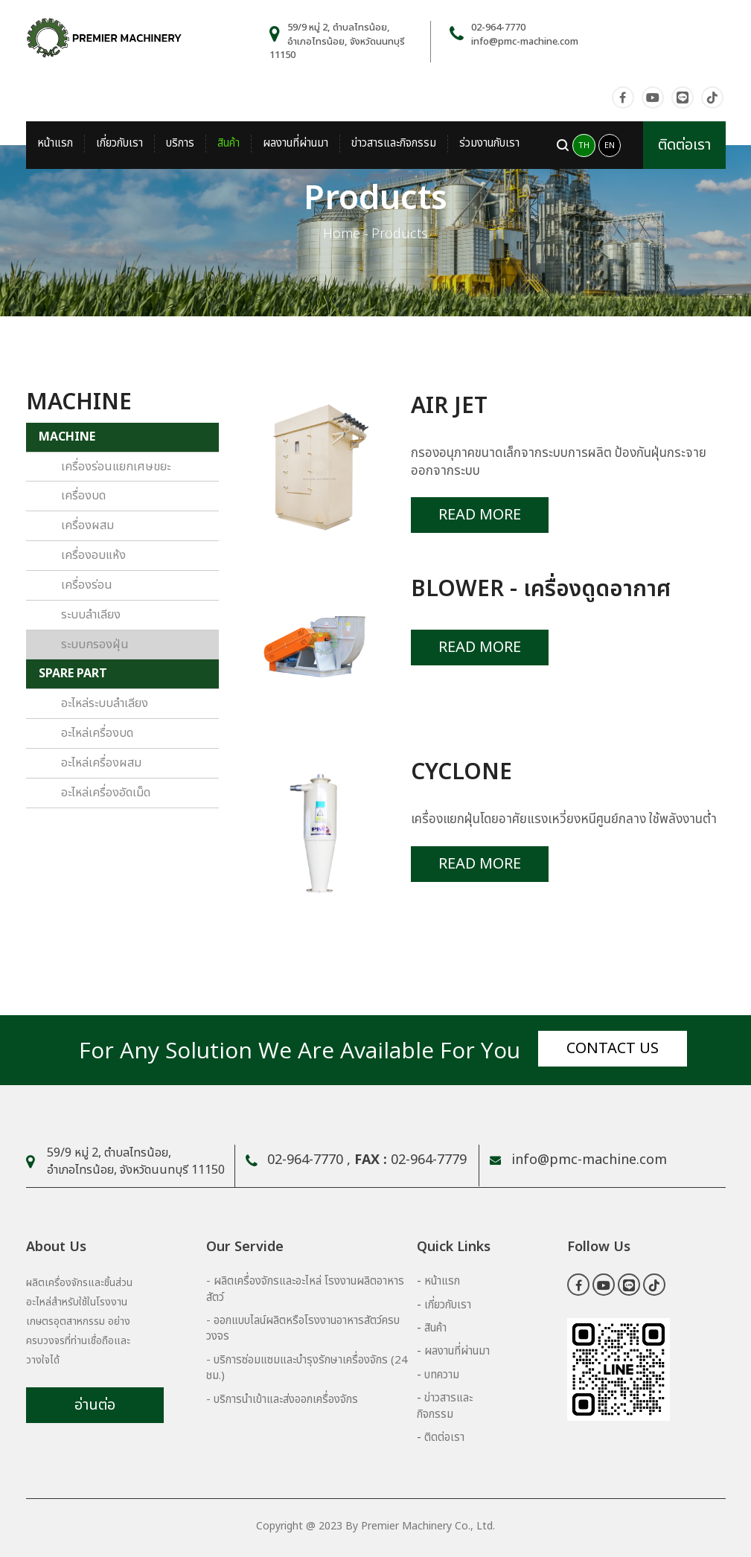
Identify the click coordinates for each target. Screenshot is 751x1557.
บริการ (180, 143)
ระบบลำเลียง (91, 615)
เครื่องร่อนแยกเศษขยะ (115, 467)
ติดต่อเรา (684, 145)
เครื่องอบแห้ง (93, 555)
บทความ (441, 1375)
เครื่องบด (83, 496)
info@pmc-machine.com (524, 41)
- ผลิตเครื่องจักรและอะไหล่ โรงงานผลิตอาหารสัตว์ (305, 1289)
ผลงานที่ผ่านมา (295, 143)
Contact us (612, 1049)
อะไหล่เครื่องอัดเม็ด (105, 793)
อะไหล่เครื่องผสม (101, 763)
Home (341, 234)
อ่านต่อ (94, 1405)
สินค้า (228, 143)
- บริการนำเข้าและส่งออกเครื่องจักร (282, 1399)
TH (583, 145)
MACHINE (67, 437)
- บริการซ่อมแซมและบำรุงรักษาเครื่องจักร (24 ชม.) (307, 1368)
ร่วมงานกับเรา (489, 143)
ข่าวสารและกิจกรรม (393, 143)
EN (609, 145)
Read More (479, 515)
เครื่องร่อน (86, 585)
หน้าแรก (55, 143)
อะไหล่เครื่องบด (97, 733)
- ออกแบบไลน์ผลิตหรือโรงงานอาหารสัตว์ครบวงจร (303, 1328)
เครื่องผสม (87, 525)
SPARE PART (73, 673)
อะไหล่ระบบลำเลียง (104, 703)
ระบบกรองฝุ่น (95, 644)
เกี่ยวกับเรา (119, 143)
